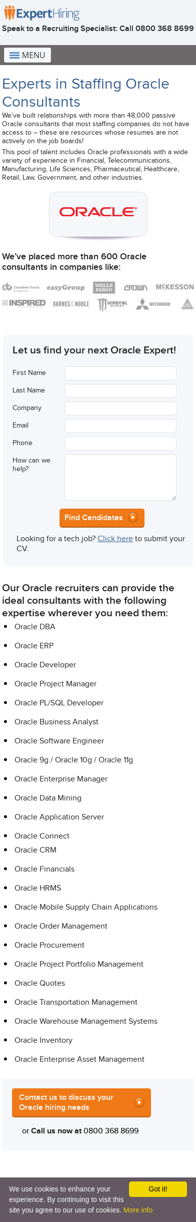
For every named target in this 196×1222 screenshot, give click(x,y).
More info (138, 1210)
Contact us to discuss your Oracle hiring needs (66, 1102)
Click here (115, 539)
